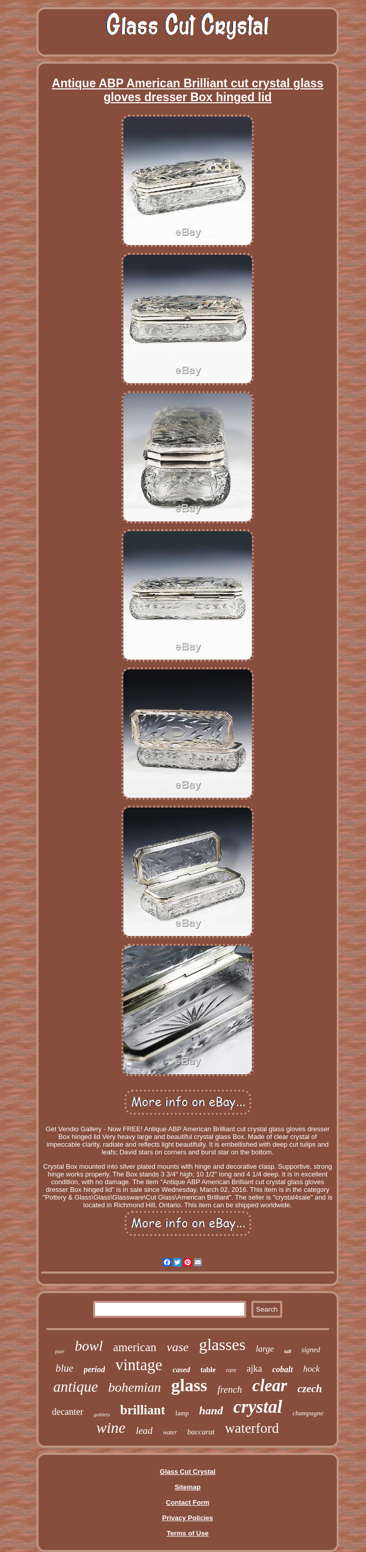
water (170, 1432)
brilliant (143, 1410)
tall (287, 1351)
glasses (222, 1344)
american (134, 1347)
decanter (67, 1412)
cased (181, 1370)
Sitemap (188, 1487)
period (94, 1369)
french (229, 1389)
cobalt (282, 1369)
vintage (138, 1365)
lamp (182, 1413)
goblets (102, 1414)
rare (231, 1370)
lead (144, 1430)
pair (59, 1351)
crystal (257, 1407)
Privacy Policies (187, 1518)
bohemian (134, 1387)
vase (178, 1347)
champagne (307, 1413)
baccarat (200, 1432)
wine (110, 1427)
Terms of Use (187, 1533)
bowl (89, 1346)
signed (310, 1350)
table (208, 1370)
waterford (252, 1428)
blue (64, 1368)
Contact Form (188, 1502)
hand (211, 1410)
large (265, 1349)
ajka (254, 1368)
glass (189, 1385)
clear (269, 1385)
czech (310, 1388)
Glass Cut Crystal (187, 1471)
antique (75, 1386)
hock (311, 1369)
